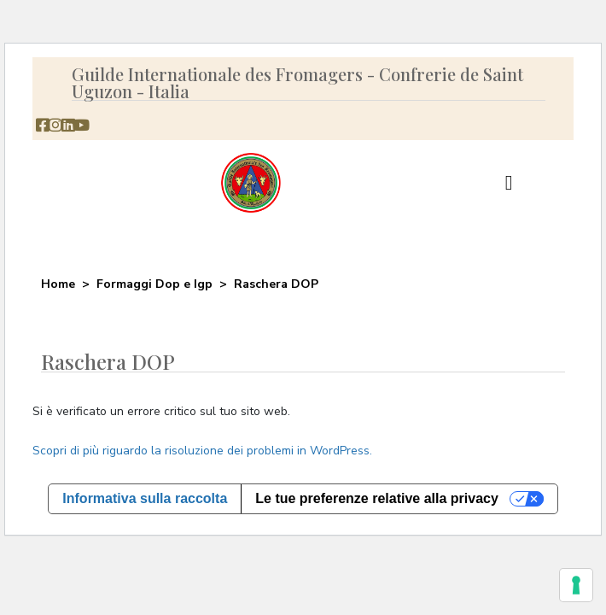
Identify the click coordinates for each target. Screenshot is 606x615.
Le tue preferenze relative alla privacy (376, 498)
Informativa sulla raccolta (144, 498)
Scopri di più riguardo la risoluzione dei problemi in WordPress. (202, 450)
